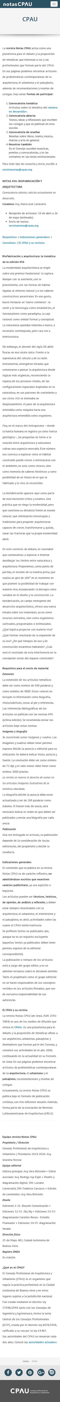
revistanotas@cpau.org (17, 169)
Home (26, 1361)
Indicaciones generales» (35, 237)
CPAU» (18, 1027)
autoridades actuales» (43, 1342)
